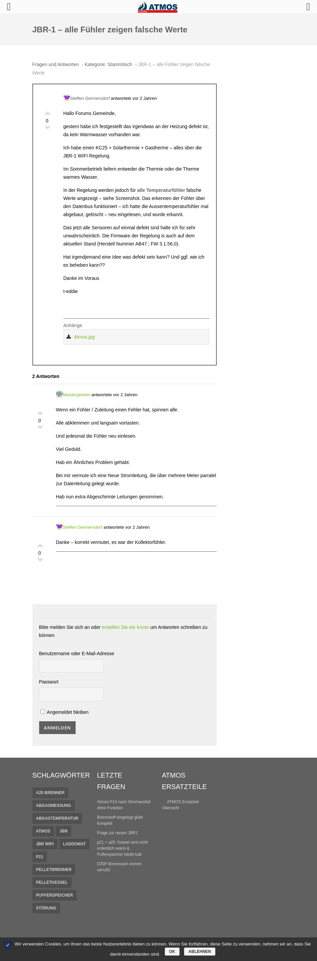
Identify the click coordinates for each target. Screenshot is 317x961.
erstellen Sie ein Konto (125, 627)
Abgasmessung (53, 805)
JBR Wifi (45, 844)
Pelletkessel (52, 882)
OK (172, 951)
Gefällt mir (47, 111)
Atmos (43, 831)
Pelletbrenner (54, 869)
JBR (63, 831)
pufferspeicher (54, 895)
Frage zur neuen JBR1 (117, 833)
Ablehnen (199, 951)
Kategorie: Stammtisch (108, 64)
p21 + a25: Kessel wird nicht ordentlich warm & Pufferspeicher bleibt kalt (122, 848)
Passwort (49, 682)
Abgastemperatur (57, 818)
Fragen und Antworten (55, 64)
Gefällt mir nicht (47, 129)
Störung (46, 908)
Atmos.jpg (84, 337)
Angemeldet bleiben (65, 712)
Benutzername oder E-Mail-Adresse (76, 653)
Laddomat (74, 844)
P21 (39, 856)
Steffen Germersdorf (86, 97)
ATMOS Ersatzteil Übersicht (180, 804)
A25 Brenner (50, 792)
